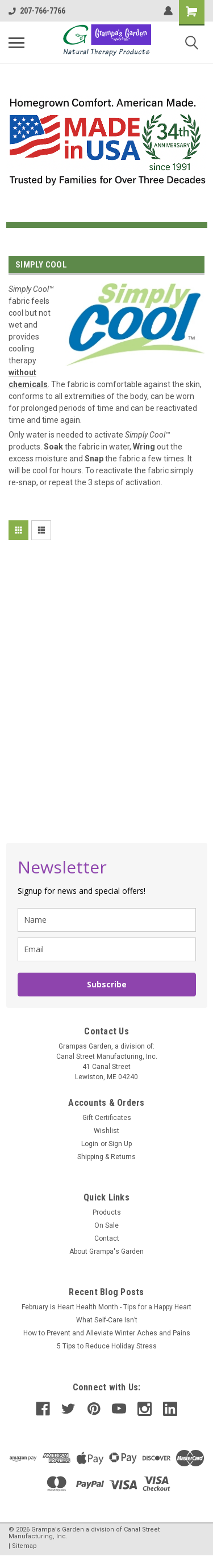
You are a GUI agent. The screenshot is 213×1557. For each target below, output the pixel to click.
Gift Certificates (106, 1118)
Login (89, 1144)
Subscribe (107, 984)
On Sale (106, 1225)
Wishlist (106, 1131)
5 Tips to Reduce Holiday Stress (107, 1346)
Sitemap (24, 1546)
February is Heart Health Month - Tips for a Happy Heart (106, 1307)
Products (107, 1212)
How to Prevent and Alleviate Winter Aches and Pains (106, 1333)
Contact (106, 1238)
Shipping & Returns (106, 1157)
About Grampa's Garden (106, 1251)
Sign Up (120, 1144)
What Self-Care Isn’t (106, 1320)
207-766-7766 (37, 10)
